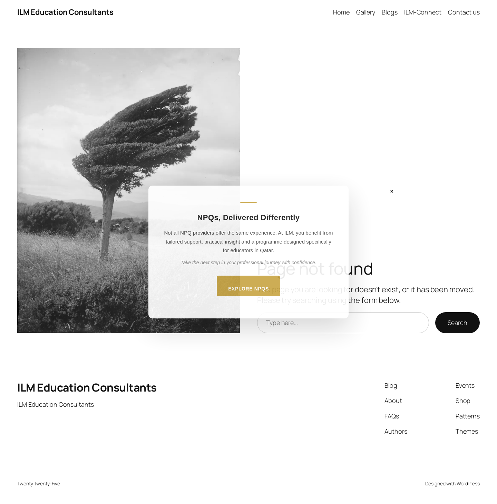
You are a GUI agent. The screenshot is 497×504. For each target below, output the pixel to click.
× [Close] (391, 191)
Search (457, 322)
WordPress (468, 483)
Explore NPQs (248, 288)
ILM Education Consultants (65, 12)
